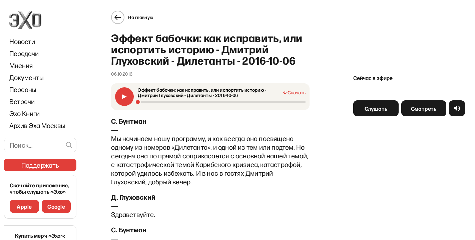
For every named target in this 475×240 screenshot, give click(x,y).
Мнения (21, 65)
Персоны (22, 89)
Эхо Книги (24, 113)
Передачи (24, 53)
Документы (26, 77)
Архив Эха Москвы (37, 125)
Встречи (22, 101)
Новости (22, 41)
